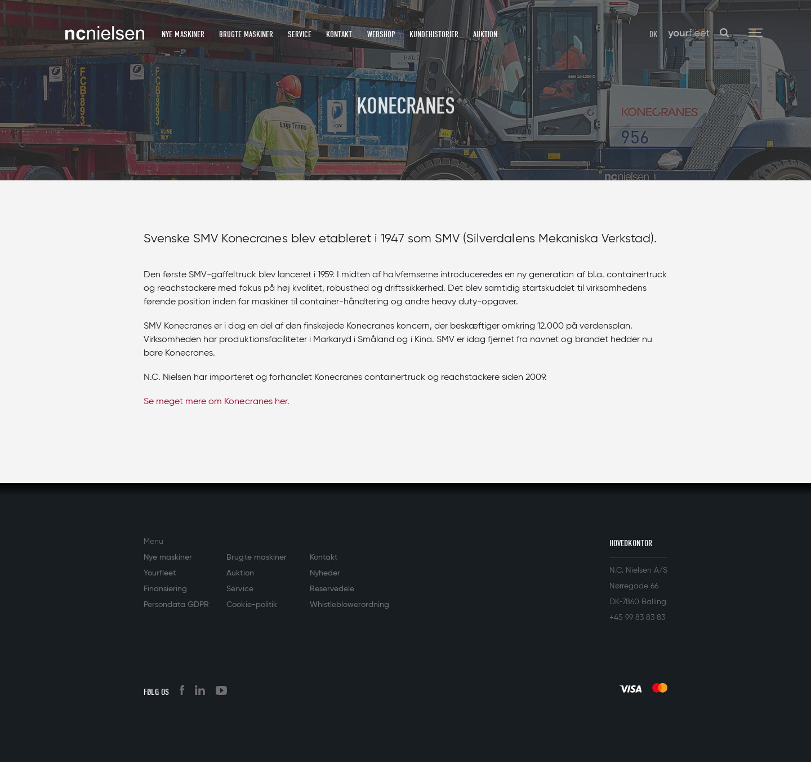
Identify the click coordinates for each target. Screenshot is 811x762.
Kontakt (339, 34)
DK (653, 34)
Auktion (485, 34)
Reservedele (332, 589)
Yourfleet (160, 573)
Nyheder (325, 573)
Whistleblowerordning (349, 605)
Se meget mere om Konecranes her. (216, 401)
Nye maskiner (183, 34)
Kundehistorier (433, 34)
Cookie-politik (251, 605)
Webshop (381, 34)
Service (299, 34)
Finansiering (165, 589)
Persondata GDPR (176, 605)
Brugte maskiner (246, 34)
